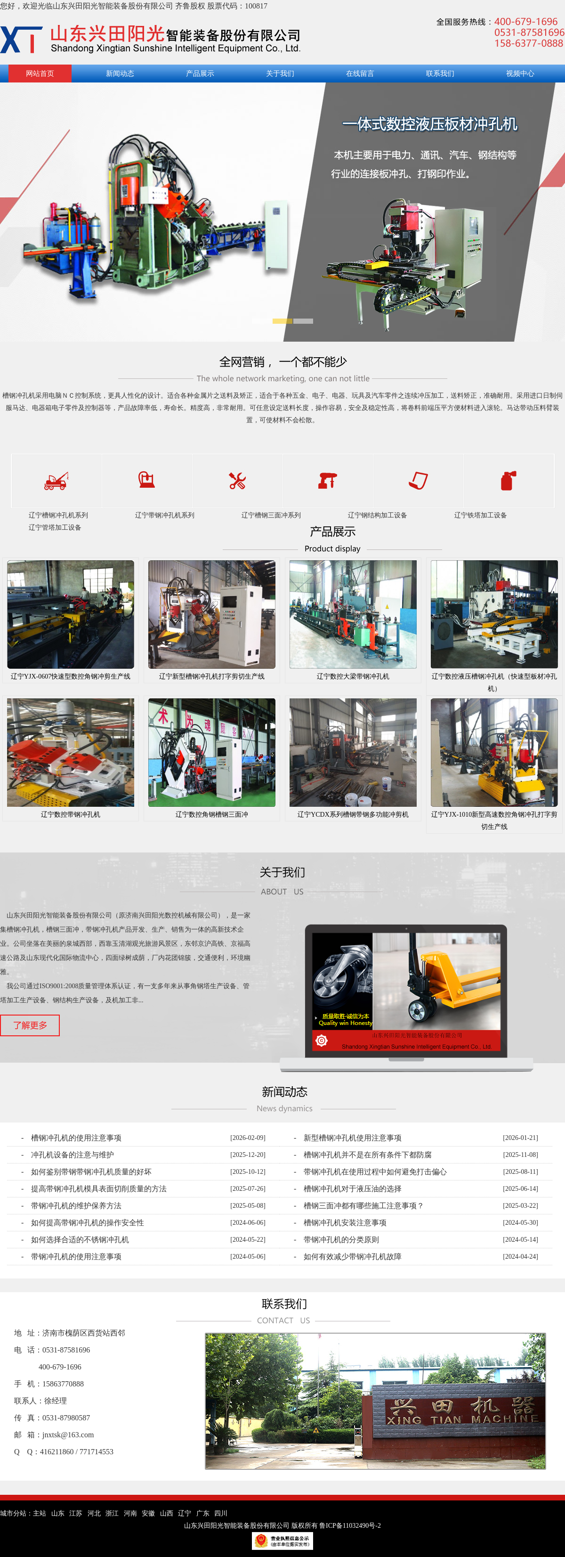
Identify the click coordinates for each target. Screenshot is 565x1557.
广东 (203, 1513)
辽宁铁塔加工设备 (480, 515)
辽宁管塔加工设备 (55, 527)
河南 (130, 1513)
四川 (220, 1513)
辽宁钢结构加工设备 (377, 515)
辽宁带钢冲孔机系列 (164, 515)
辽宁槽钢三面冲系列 (271, 515)
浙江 (112, 1513)
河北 (94, 1513)
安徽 (148, 1513)
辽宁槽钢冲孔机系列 (58, 515)
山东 (58, 1513)
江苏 (75, 1513)
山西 (166, 1513)
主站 (39, 1513)
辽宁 (184, 1513)
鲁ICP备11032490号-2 (350, 1525)
